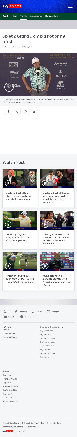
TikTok (36, 311)
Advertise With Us (10, 413)
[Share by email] (34, 111)
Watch (23, 16)
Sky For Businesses (11, 398)
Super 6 (6, 335)
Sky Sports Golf (46, 346)
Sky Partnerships (10, 401)
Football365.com (10, 342)
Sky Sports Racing (47, 368)
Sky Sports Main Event (49, 331)
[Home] (12, 6)
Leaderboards (36, 16)
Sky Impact (7, 405)
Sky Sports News (47, 361)
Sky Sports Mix (46, 372)
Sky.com (6, 383)
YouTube (9, 316)
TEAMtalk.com (9, 338)
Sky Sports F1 (45, 350)
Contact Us (31, 427)
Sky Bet (6, 331)
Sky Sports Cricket (48, 342)
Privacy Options (54, 423)
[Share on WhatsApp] (25, 111)
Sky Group (7, 394)
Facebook (20, 311)
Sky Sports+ (45, 365)
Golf (5, 16)
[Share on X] (17, 111)
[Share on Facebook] (8, 111)
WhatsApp (26, 316)
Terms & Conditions (11, 423)
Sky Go (6, 390)
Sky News (7, 386)
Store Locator (8, 409)
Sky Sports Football (48, 338)
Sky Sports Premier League (51, 335)
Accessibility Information (13, 427)
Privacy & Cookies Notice (33, 423)
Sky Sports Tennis (47, 353)
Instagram (53, 311)
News (14, 16)
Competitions (52, 16)
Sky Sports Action (47, 357)
